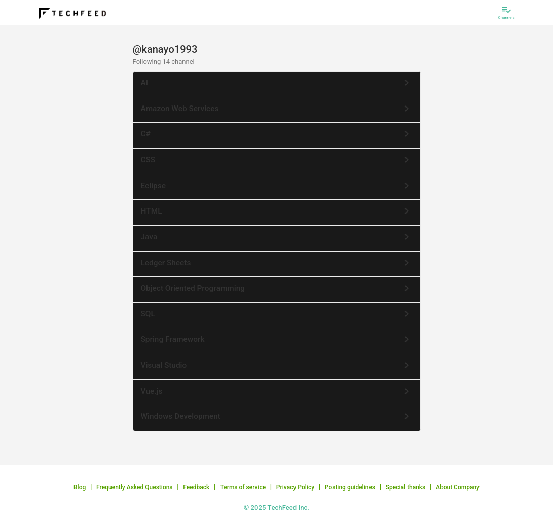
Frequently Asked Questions (134, 487)
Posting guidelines (350, 487)
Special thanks (406, 487)
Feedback (196, 487)
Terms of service (243, 487)
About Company (458, 487)
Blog (79, 487)
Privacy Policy (295, 487)
